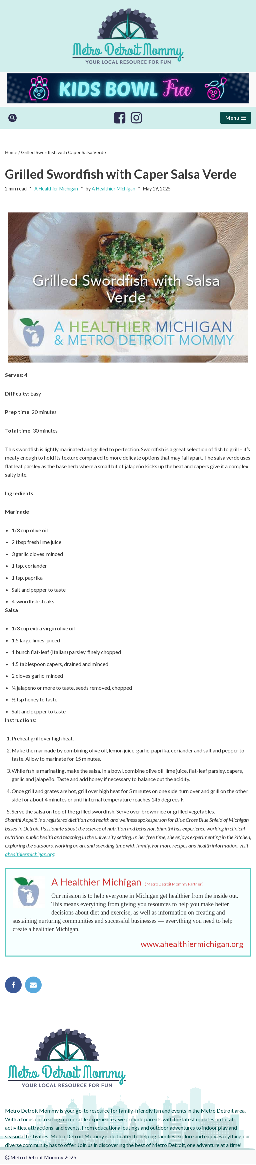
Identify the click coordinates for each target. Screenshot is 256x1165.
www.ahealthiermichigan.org (192, 944)
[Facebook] (119, 117)
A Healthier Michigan (56, 188)
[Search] (12, 118)
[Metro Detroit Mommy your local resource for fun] (128, 36)
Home (11, 152)
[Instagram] (136, 117)
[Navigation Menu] (235, 118)
